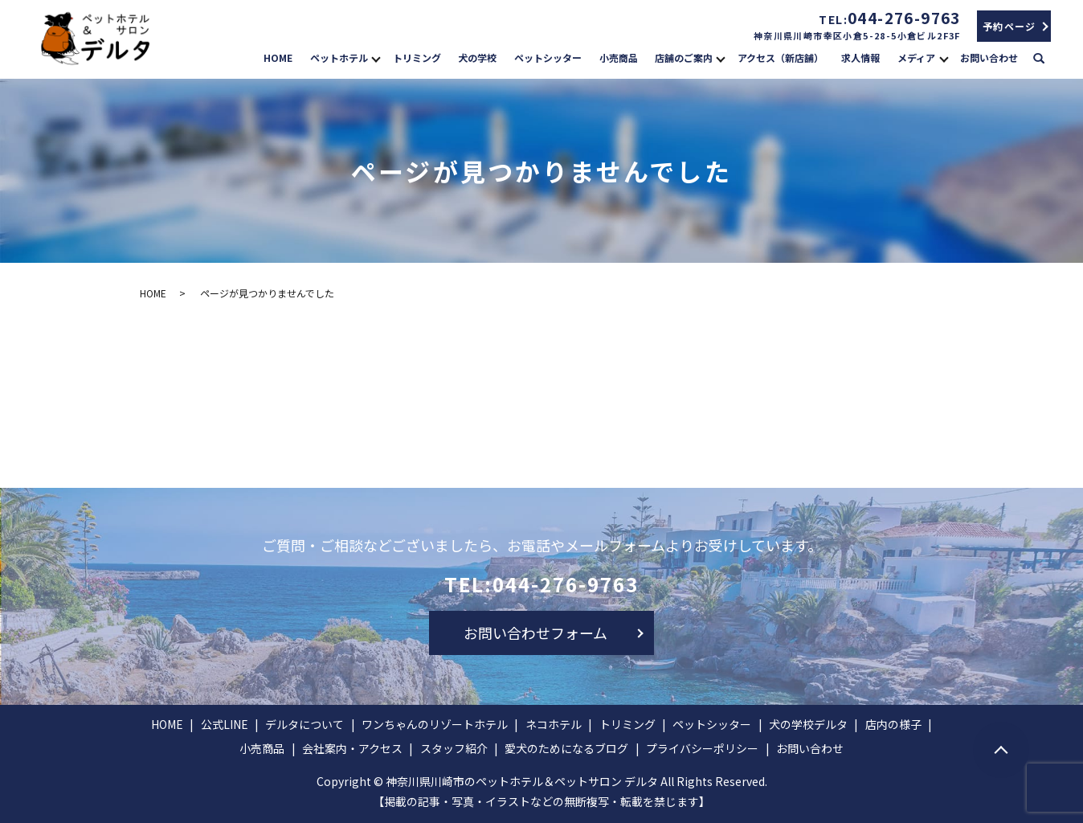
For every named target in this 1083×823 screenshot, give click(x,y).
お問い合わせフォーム (535, 632)
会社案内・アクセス (352, 748)
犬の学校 (477, 57)
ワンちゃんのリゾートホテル (435, 724)
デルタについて (304, 724)
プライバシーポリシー (702, 748)
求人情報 (860, 57)
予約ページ (1009, 26)
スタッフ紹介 (454, 748)
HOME (278, 57)
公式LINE (224, 724)
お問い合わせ (989, 57)
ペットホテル (339, 57)
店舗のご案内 (684, 57)
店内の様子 (893, 724)
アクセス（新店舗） (780, 57)
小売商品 (618, 57)
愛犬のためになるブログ (566, 748)
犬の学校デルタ (808, 724)
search (1046, 56)
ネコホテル (553, 724)
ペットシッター (548, 57)
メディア (916, 57)
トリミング (417, 57)
